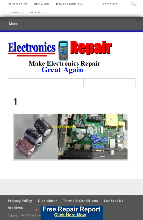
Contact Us (16, 12)
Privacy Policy (17, 4)
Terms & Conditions (69, 4)
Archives (36, 12)
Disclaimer (41, 4)
